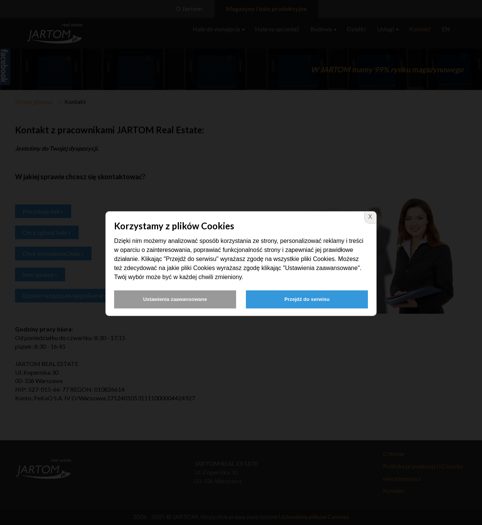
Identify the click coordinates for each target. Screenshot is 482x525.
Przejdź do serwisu (306, 299)
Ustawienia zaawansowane (175, 299)
